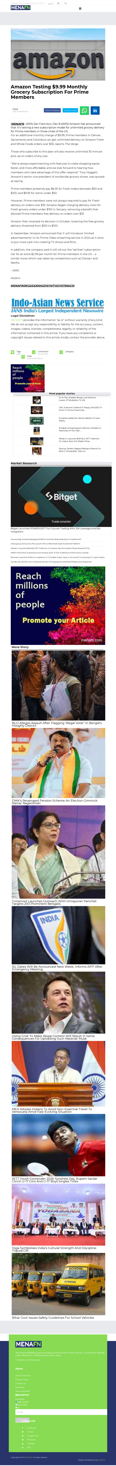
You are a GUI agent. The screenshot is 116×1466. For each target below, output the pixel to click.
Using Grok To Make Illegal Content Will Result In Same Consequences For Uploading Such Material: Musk (53, 1040)
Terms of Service (23, 1376)
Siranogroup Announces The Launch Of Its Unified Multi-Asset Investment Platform (45, 549)
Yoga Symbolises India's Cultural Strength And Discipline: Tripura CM (54, 1251)
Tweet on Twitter (70, 115)
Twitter (27, 1433)
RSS (26, 1448)
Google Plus (30, 1437)
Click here (34, 1360)
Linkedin (28, 1444)
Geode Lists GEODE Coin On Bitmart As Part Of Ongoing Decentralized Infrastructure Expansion (51, 567)
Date (15, 114)
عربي (50, 3)
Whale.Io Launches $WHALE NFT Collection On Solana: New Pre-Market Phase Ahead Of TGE (50, 553)
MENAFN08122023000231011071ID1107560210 (43, 290)
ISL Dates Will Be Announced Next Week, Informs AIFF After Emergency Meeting (57, 971)
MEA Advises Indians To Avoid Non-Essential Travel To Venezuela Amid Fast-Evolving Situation (52, 1113)
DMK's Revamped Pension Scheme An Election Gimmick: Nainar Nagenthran (55, 806)
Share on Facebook (52, 115)
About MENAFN (22, 1392)
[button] (58, 3)
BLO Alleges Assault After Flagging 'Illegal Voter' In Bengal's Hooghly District (56, 729)
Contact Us (20, 1384)
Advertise (19, 1388)
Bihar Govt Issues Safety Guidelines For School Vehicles (53, 1319)
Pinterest (29, 1440)
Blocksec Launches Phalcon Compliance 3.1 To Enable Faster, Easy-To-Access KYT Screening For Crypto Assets (57, 562)
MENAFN (18, 128)
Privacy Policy (21, 1380)
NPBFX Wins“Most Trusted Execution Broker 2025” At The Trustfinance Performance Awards (49, 558)
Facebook (29, 1429)
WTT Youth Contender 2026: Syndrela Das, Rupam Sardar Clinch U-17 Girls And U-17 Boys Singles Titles (54, 1182)
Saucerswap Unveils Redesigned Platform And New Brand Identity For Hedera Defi (46, 544)
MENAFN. (29, 1458)
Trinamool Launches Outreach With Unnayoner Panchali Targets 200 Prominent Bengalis (54, 906)
